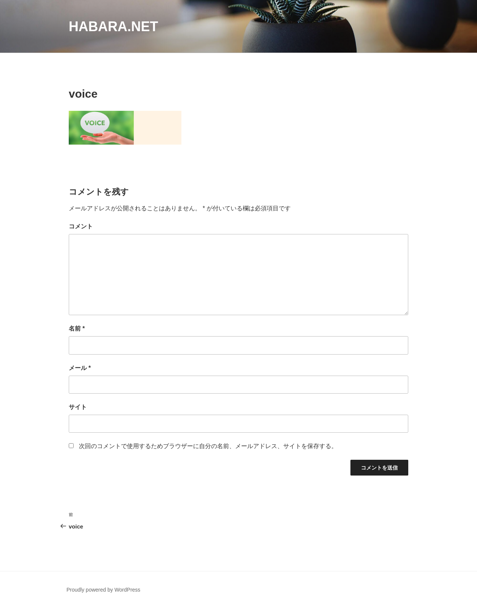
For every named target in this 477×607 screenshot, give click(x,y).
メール (80, 368)
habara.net (113, 26)
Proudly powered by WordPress (103, 590)
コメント (81, 226)
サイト (78, 407)
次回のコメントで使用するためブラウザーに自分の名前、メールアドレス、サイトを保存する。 (208, 446)
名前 (77, 328)
